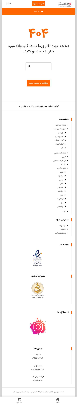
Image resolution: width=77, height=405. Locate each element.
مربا (62, 202)
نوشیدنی (60, 206)
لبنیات (63, 164)
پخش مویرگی (60, 233)
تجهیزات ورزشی (60, 129)
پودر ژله (61, 176)
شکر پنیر (60, 187)
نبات (64, 211)
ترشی (61, 179)
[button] (37, 358)
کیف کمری (59, 144)
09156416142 (37, 380)
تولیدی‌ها (62, 225)
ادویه (61, 172)
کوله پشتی (59, 136)
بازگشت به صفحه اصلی (38, 83)
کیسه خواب (59, 140)
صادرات (63, 229)
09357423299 (37, 369)
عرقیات (61, 191)
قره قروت (60, 199)
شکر (62, 183)
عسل (62, 195)
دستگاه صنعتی (60, 153)
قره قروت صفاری (59, 160)
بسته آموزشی (60, 125)
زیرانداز (61, 132)
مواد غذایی (61, 168)
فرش (64, 157)
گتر (62, 148)
